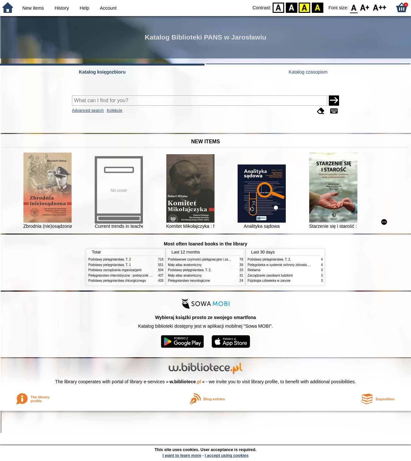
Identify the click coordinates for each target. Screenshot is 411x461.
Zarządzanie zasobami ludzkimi (270, 275)
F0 (354, 7)
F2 (380, 7)
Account (108, 8)
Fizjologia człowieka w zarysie (269, 280)
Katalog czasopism (308, 72)
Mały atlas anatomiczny (185, 265)
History (62, 8)
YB (304, 7)
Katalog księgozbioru (102, 72)
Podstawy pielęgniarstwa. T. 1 (109, 265)
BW (291, 7)
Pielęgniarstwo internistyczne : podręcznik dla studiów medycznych (136, 275)
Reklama (254, 270)
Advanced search (88, 110)
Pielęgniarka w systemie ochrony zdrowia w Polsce (284, 265)
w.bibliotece (185, 381)
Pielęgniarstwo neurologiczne (189, 280)
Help (84, 8)
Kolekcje (114, 110)
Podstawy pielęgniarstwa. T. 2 (109, 259)
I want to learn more (181, 455)
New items (33, 8)
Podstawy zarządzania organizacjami (115, 270)
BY (317, 7)
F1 (365, 7)
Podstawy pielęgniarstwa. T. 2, (189, 270)
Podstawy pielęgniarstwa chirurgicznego (117, 280)
